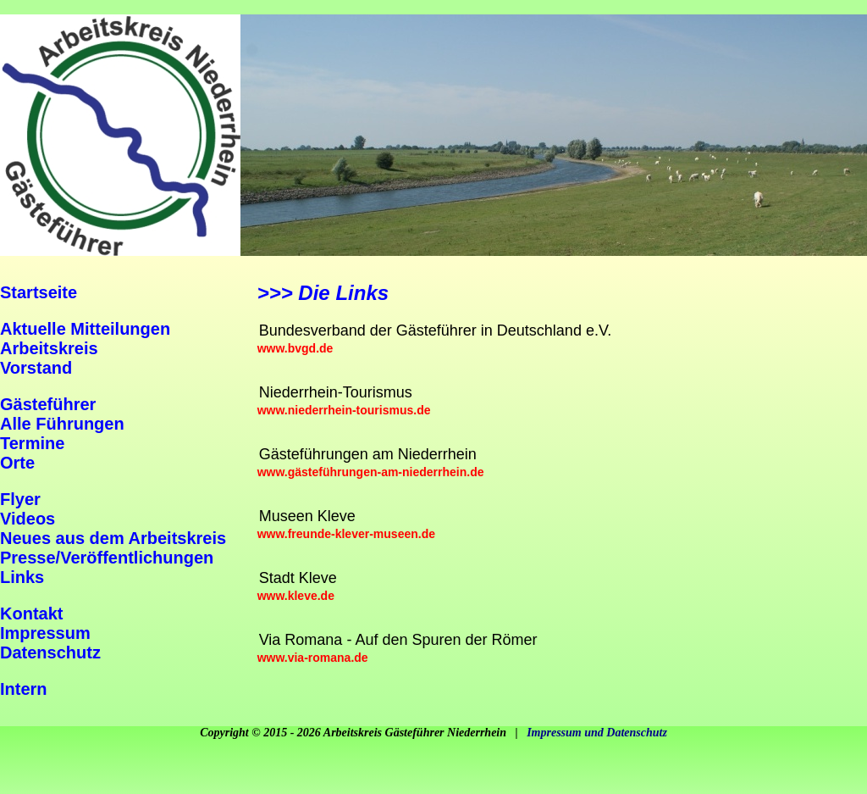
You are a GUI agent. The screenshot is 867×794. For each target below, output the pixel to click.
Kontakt (31, 613)
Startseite (38, 292)
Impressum (45, 633)
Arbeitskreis (49, 348)
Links (22, 577)
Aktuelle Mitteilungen (85, 328)
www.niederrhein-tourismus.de (344, 410)
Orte (17, 462)
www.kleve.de (295, 595)
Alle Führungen (62, 423)
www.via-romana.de (312, 657)
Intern (23, 689)
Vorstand (36, 367)
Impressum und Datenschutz (597, 732)
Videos (27, 518)
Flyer (20, 499)
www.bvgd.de (295, 348)
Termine (32, 443)
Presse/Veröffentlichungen (106, 557)
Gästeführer (48, 404)
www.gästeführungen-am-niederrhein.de (370, 472)
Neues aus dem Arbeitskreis (113, 538)
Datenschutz (50, 652)
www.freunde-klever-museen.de (346, 534)
